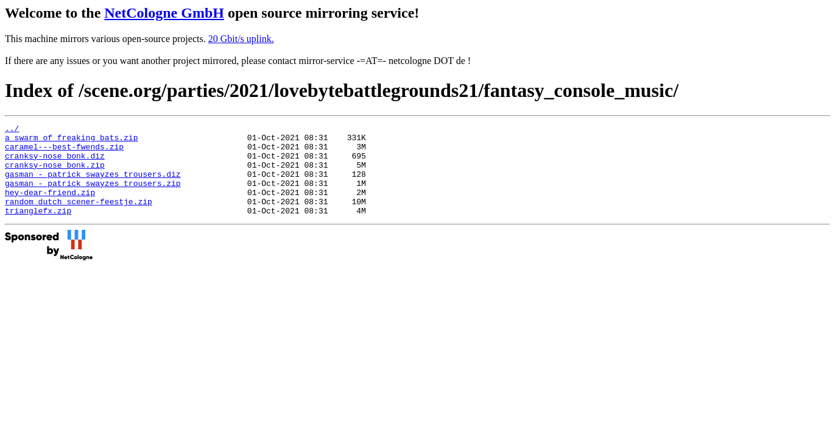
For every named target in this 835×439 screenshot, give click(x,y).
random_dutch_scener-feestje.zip (78, 217)
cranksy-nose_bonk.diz (55, 162)
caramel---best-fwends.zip (64, 151)
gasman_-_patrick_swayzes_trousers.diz (93, 184)
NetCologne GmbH (164, 13)
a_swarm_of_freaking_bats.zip (71, 140)
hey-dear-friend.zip (50, 206)
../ (12, 129)
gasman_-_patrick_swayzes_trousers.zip (93, 195)
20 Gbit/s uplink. (241, 39)
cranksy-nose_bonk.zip (55, 173)
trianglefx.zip (38, 228)
